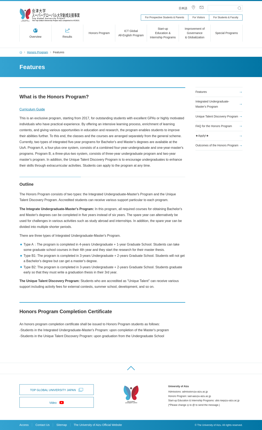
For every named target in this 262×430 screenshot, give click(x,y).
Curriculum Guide (32, 109)
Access (24, 425)
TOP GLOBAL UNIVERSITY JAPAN (53, 390)
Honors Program (37, 52)
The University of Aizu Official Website (98, 425)
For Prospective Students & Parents (164, 17)
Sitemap (61, 425)
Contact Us (42, 425)
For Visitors (198, 17)
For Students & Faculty (225, 17)
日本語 (183, 8)
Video (53, 402)
